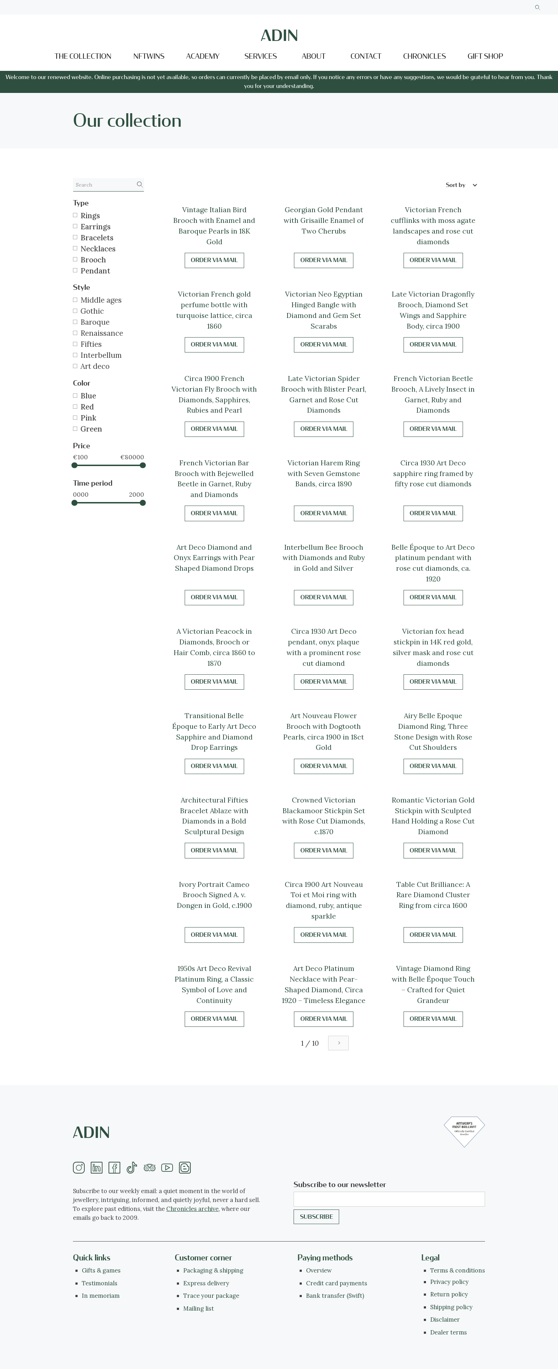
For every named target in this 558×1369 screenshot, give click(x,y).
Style (81, 287)
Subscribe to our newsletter (340, 1184)
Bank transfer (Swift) (335, 1296)
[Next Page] (338, 1043)
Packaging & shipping (213, 1270)
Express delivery (206, 1283)
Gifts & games (101, 1270)
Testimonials (99, 1283)
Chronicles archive (192, 1209)
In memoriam (101, 1296)
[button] (204, 56)
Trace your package (211, 1296)
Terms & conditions (457, 1270)
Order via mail (214, 260)
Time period (92, 483)
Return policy (449, 1294)
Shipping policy (451, 1307)
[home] (279, 35)
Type (81, 203)
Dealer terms (448, 1332)
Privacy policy (449, 1282)
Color (81, 383)
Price (81, 445)
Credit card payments (336, 1283)
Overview (319, 1270)
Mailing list (198, 1308)
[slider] (75, 466)
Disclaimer (445, 1319)
